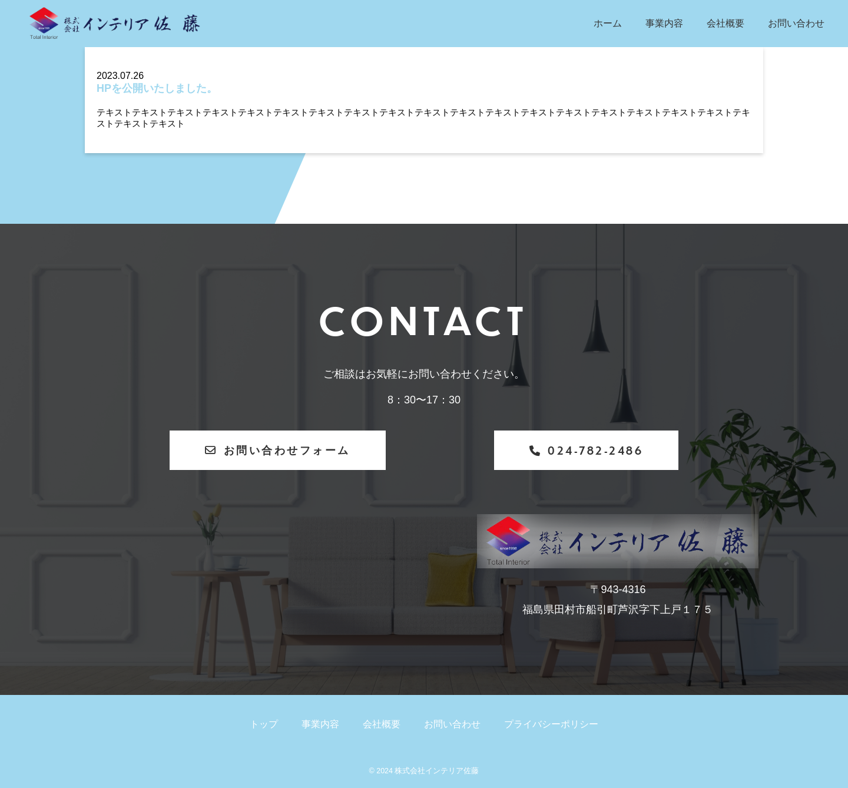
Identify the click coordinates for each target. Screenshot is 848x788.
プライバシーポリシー (551, 724)
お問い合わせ (796, 23)
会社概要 (725, 23)
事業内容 (664, 23)
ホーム (608, 23)
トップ (264, 724)
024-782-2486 (586, 450)
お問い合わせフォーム (277, 449)
